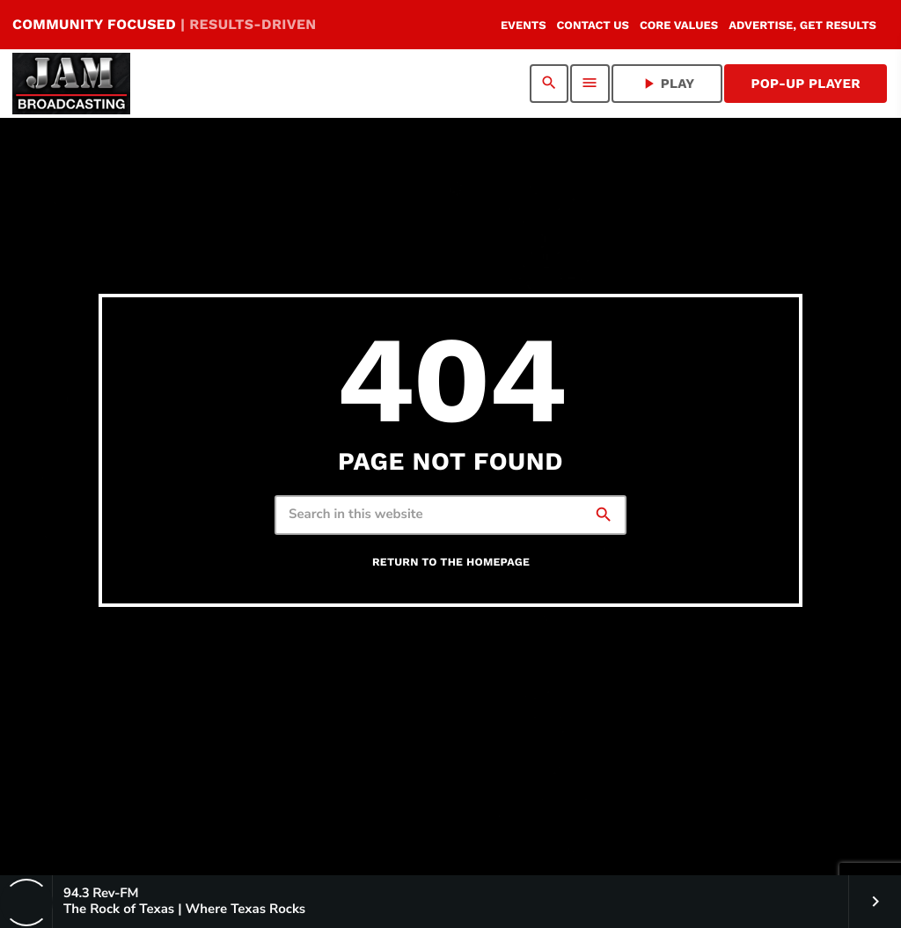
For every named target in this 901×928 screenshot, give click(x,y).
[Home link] (71, 83)
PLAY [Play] (667, 83)
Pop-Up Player (806, 83)
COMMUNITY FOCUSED (164, 24)
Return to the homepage (451, 562)
